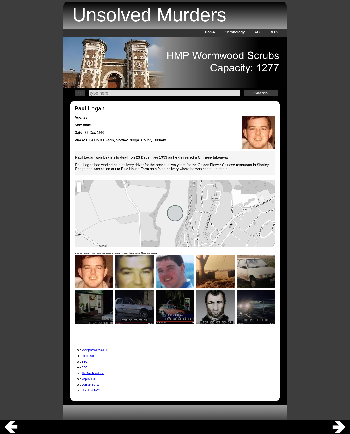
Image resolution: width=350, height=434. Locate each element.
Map (274, 32)
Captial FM (88, 379)
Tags (79, 93)
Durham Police (91, 384)
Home (210, 32)
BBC (85, 361)
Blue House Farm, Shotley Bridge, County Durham (126, 140)
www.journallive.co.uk (95, 350)
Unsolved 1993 (91, 390)
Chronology (235, 32)
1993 (101, 132)
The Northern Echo (93, 373)
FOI (258, 32)
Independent (89, 355)
